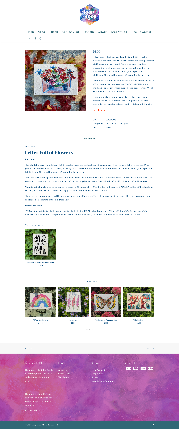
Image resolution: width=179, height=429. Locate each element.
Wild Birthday (138, 320)
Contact (145, 32)
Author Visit (70, 32)
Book (54, 32)
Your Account (98, 370)
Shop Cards (97, 373)
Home (31, 32)
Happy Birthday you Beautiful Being (40, 262)
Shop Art (96, 377)
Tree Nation (118, 32)
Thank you (123, 123)
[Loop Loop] (89, 14)
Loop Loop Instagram (102, 381)
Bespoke (89, 32)
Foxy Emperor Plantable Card (106, 320)
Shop (42, 32)
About (102, 32)
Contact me (64, 373)
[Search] (31, 38)
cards (108, 127)
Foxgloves (73, 320)
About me (63, 370)
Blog (134, 32)
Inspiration (111, 123)
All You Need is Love (40, 320)
